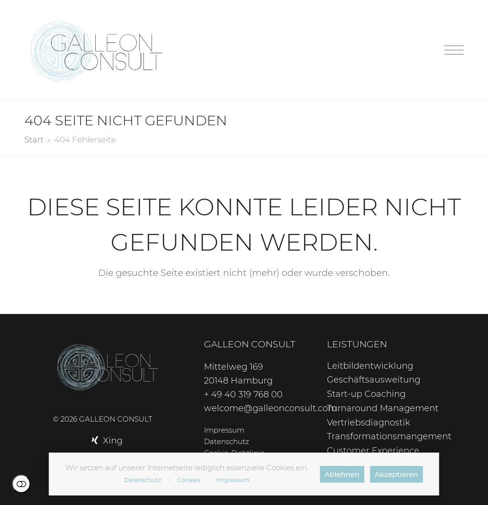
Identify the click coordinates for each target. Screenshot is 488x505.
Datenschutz (142, 480)
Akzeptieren (396, 474)
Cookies (188, 480)
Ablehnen (342, 474)
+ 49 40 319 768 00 (243, 394)
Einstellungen (21, 484)
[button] (454, 50)
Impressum (233, 480)
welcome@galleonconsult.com (270, 408)
